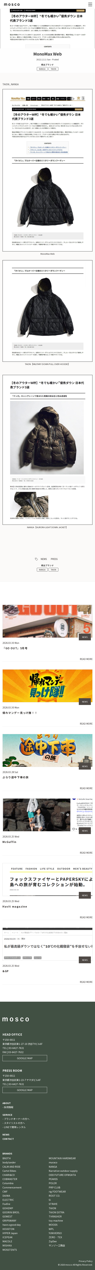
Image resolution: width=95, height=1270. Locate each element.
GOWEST (7, 1216)
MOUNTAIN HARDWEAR (62, 1158)
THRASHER (55, 1216)
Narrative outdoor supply (63, 1170)
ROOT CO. (54, 1195)
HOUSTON (8, 1229)
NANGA (42, 68)
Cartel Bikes (9, 1170)
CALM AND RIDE (11, 1166)
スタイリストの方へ (14, 1123)
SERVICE (7, 1114)
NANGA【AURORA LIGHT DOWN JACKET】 (47, 527)
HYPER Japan (10, 1233)
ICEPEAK (7, 1237)
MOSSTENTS (9, 1249)
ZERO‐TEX (55, 1237)
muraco (53, 1162)
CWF (4, 1191)
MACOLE (7, 1241)
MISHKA (7, 1245)
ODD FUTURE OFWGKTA (62, 1175)
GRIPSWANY (9, 1220)
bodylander (9, 1162)
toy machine (56, 1220)
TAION (53, 68)
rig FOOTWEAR (57, 1191)
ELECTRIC (8, 1199)
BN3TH (6, 1158)
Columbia (7, 1183)
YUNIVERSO (55, 1233)
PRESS (54, 559)
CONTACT (8, 1138)
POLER (53, 1183)
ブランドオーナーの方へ (16, 1119)
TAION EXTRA (56, 1212)
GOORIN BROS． (11, 1212)
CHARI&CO (8, 1175)
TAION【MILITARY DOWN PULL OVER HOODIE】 (47, 364)
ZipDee (53, 1241)
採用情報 (8, 1107)
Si (50, 1199)
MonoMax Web (47, 254)
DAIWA (6, 1195)
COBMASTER (9, 1179)
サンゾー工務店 (57, 1245)
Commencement (12, 1187)
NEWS (44, 559)
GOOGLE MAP (25, 1058)
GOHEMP (7, 1208)
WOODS (53, 1224)
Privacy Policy (86, 1261)
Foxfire (6, 1204)
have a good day (11, 1224)
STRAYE (53, 1204)
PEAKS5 (53, 1179)
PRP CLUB (54, 1187)
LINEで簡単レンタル (15, 1127)
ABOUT (6, 1103)
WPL (51, 1229)
